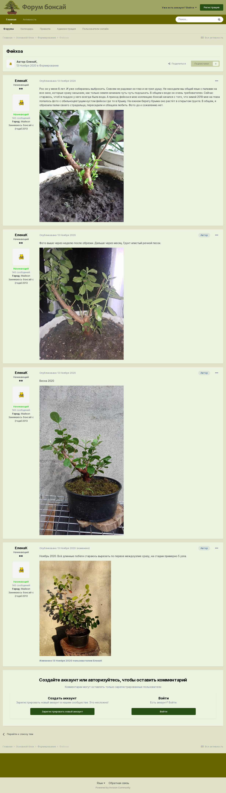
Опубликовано (57, 80)
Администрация (66, 28)
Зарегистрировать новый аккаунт (62, 711)
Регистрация (211, 7)
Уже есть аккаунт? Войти (179, 7)
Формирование (49, 65)
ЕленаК (31, 61)
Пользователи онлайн (95, 28)
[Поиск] (195, 19)
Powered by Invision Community (113, 787)
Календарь (27, 28)
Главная (11, 21)
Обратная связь (119, 783)
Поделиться (177, 63)
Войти (163, 711)
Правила (45, 28)
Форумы (8, 28)
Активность (30, 19)
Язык (101, 783)
